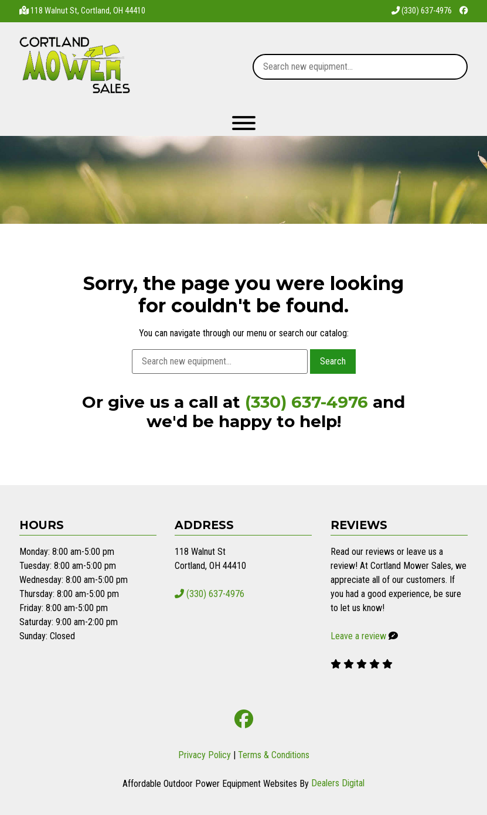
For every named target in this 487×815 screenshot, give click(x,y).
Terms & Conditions (273, 755)
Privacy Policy (204, 755)
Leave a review (358, 636)
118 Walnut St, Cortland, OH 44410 (87, 11)
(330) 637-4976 (421, 11)
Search (333, 361)
